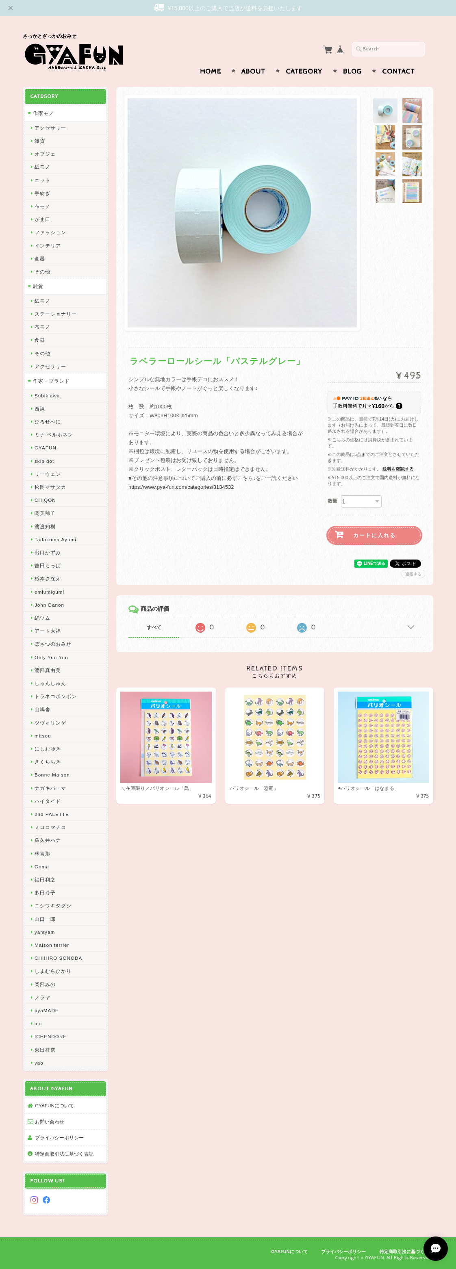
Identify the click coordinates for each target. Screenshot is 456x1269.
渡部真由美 (48, 670)
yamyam (45, 932)
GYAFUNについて (54, 1105)
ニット (42, 180)
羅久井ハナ (48, 840)
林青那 (42, 853)
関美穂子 (45, 513)
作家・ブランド (51, 381)
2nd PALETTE (52, 814)
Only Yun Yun (51, 657)
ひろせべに (48, 421)
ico (38, 1023)
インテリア (48, 245)
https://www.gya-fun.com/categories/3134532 (181, 487)
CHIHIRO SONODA (58, 958)
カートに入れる (374, 535)
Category (304, 71)
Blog (352, 71)
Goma (42, 866)
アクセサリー (50, 127)
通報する (413, 574)
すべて (154, 627)
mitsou (43, 735)
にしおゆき (48, 748)
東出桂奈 (45, 1049)
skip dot (44, 461)
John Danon (49, 604)
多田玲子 (45, 892)
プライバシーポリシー (59, 1137)
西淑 (40, 408)
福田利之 (45, 879)
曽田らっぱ (48, 565)
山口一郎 (45, 919)
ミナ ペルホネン (54, 434)
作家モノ (43, 113)
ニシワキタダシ (53, 905)
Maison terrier (52, 945)
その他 (42, 271)
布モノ (42, 206)
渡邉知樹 (45, 526)
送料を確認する (398, 468)
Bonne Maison (52, 774)
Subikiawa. (48, 395)
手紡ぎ (42, 193)
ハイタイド (48, 801)
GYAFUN (45, 447)
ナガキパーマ (50, 788)
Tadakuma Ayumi (55, 539)
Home (210, 71)
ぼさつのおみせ (53, 643)
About (253, 71)
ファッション (50, 232)
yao (39, 1062)
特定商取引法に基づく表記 (64, 1153)
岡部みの (45, 984)
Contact (398, 71)
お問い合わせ (49, 1121)
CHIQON (45, 500)
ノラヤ (42, 997)
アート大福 (48, 630)
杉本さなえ (48, 578)
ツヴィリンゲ (50, 722)
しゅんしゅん (50, 683)
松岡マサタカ (50, 487)
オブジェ (45, 153)
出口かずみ (48, 552)
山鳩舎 (42, 709)
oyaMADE (47, 1010)
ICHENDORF (50, 1036)
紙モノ (42, 166)
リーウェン (48, 474)
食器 (40, 258)
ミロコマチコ (50, 827)
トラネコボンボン (56, 696)
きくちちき (48, 761)
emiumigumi (49, 591)
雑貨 (40, 140)
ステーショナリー (56, 314)
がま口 (42, 219)
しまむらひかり (53, 971)
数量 (332, 501)
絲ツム (42, 617)
